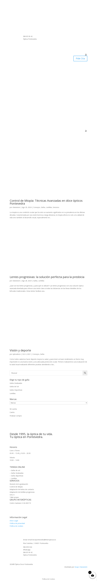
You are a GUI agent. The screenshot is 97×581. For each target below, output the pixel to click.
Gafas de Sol (14, 386)
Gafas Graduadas (16, 383)
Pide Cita (80, 58)
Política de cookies (16, 526)
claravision (16, 207)
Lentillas (49, 207)
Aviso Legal (14, 521)
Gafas (43, 207)
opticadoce (17, 354)
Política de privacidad (17, 523)
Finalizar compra (16, 416)
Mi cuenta (13, 409)
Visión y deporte (20, 350)
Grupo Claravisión (81, 567)
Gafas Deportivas (16, 390)
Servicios (56, 207)
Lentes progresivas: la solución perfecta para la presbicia (47, 277)
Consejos (36, 207)
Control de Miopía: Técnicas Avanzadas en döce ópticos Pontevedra (46, 202)
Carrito (12, 412)
